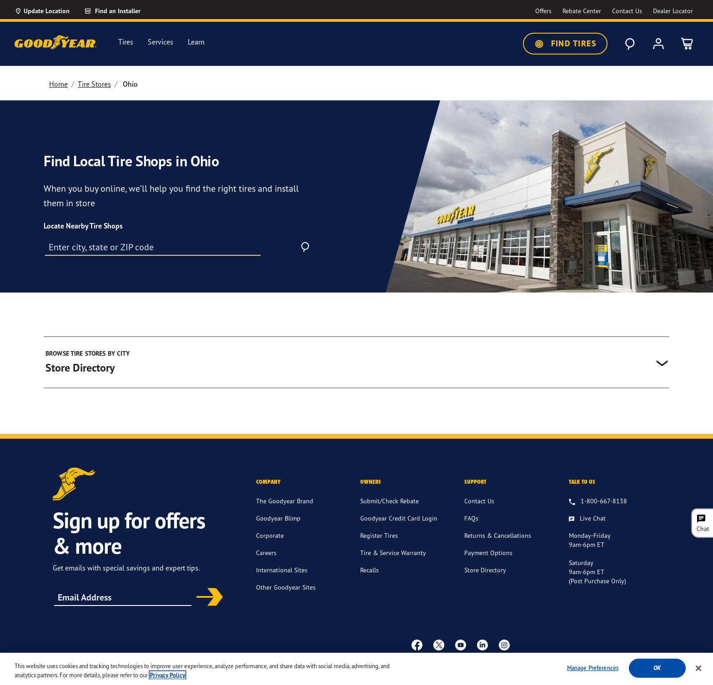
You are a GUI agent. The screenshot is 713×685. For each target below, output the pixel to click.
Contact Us (479, 501)
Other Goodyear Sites (286, 587)
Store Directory (485, 570)
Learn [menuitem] (196, 42)
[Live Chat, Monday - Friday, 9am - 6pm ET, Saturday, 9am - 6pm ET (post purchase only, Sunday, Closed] (587, 519)
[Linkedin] (482, 644)
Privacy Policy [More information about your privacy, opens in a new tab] (167, 681)
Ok (657, 674)
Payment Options (488, 552)
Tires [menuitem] (125, 42)
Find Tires (565, 43)
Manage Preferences (592, 673)
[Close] (698, 674)
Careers (266, 552)
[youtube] (460, 644)
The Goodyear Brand (284, 501)
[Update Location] (42, 11)
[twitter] (438, 644)
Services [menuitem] (160, 42)
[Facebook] (417, 644)
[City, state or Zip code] (153, 247)
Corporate (270, 535)
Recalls (369, 570)
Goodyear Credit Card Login (398, 518)
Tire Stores (94, 84)
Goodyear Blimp (278, 518)
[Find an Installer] (122, 11)
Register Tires (379, 535)
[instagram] (504, 644)
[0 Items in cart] (687, 44)
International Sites (281, 570)
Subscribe (206, 598)
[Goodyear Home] (55, 42)
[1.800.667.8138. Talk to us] (598, 501)
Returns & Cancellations (497, 535)
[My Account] (658, 44)
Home (58, 84)
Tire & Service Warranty (393, 552)
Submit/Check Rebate (389, 501)
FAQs (471, 518)
